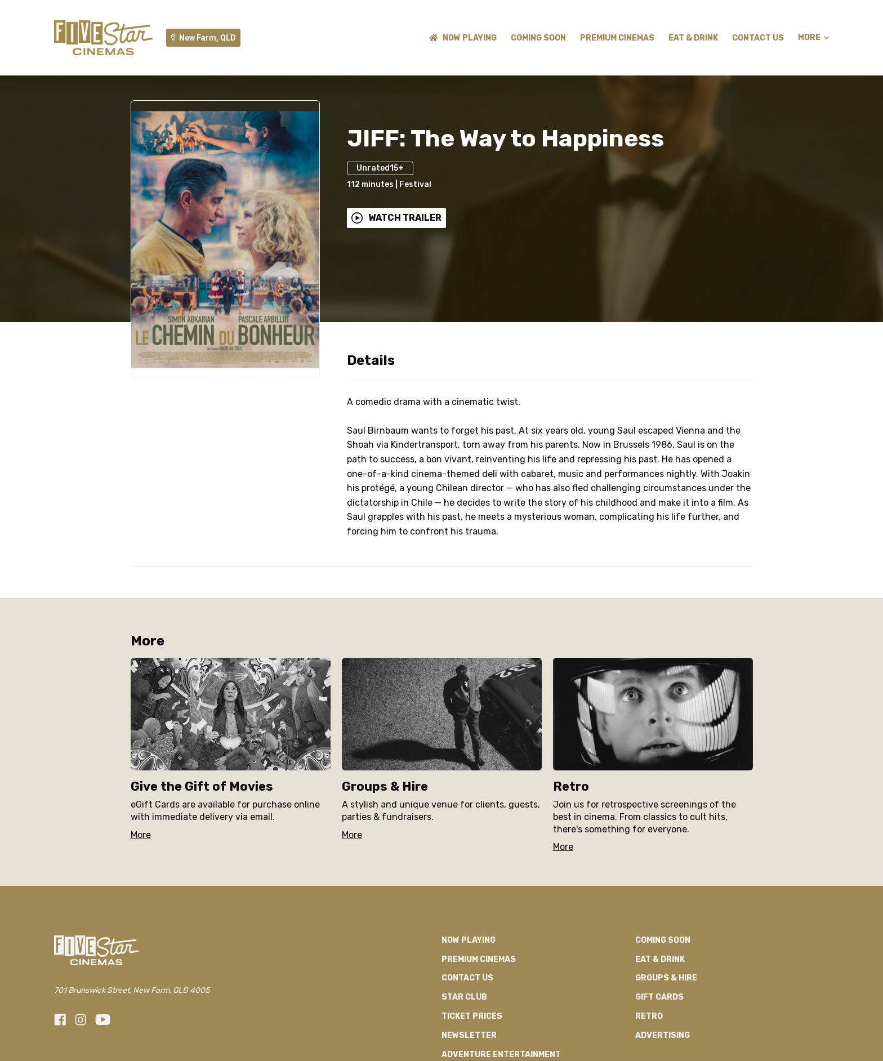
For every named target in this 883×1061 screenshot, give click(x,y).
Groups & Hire (666, 978)
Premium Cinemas (617, 38)
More (813, 37)
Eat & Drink (693, 38)
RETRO (649, 1016)
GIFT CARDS (659, 997)
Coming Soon (538, 38)
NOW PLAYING (463, 38)
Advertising (662, 1035)
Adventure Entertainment (501, 1054)
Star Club (464, 997)
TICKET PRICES (472, 1016)
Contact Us (758, 38)
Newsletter (469, 1035)
